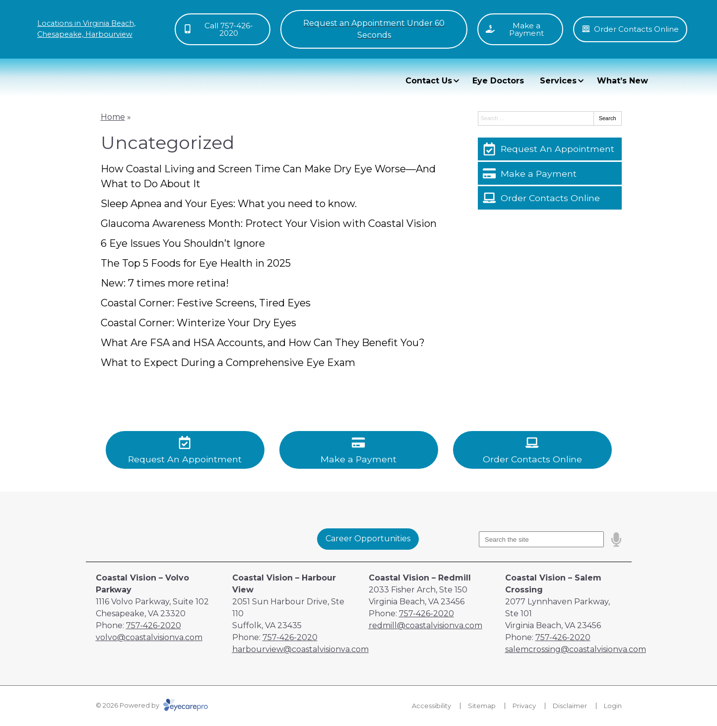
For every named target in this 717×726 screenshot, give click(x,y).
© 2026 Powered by (152, 705)
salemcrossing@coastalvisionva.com (575, 649)
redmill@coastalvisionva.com (425, 625)
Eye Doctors (498, 80)
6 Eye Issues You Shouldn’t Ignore (183, 243)
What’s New (622, 80)
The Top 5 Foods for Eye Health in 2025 (196, 263)
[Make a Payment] (550, 173)
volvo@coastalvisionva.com (149, 637)
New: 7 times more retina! (165, 283)
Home (113, 117)
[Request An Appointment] (550, 149)
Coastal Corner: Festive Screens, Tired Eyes (206, 303)
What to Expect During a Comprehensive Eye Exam (228, 362)
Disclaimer (570, 706)
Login (613, 706)
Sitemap (482, 706)
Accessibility (431, 706)
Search (607, 118)
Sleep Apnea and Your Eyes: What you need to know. (229, 204)
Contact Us (428, 80)
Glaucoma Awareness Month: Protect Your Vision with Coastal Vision (269, 223)
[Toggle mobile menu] (373, 29)
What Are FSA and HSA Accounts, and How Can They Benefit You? (263, 343)
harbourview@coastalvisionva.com (300, 649)
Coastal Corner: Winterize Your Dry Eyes (198, 323)
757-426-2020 (153, 625)
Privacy (524, 706)
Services (558, 80)
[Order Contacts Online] (550, 197)
